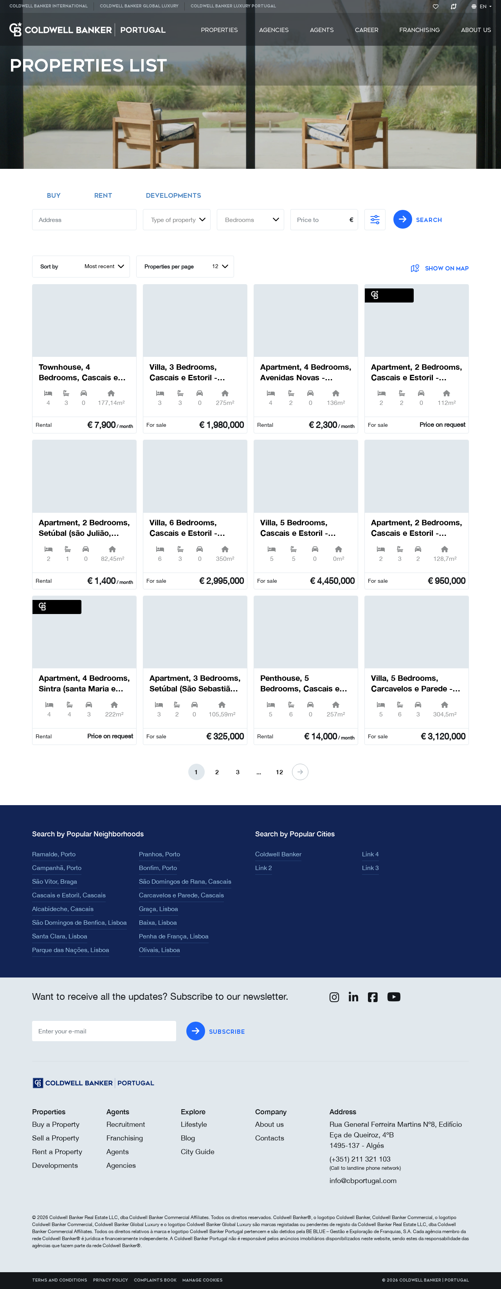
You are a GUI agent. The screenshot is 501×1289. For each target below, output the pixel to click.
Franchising (420, 30)
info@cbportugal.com (363, 1180)
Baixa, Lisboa (158, 922)
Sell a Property (55, 1138)
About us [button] (476, 30)
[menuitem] (51, 6)
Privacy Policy (110, 1280)
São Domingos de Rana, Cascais (185, 881)
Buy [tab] (54, 195)
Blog (188, 1138)
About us (269, 1124)
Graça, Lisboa (158, 908)
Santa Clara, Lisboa (59, 936)
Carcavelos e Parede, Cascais (181, 895)
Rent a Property (57, 1152)
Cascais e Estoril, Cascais (69, 895)
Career (366, 30)
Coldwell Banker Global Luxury (139, 6)
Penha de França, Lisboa (174, 936)
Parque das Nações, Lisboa (70, 949)
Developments (55, 1165)
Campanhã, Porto (56, 867)
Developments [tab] (173, 195)
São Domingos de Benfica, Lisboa (79, 922)
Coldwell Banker (278, 854)
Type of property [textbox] (173, 219)
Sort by (49, 266)
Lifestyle (194, 1124)
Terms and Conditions (59, 1280)
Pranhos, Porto (159, 854)
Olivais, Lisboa (159, 949)
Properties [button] (219, 30)
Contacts (269, 1138)
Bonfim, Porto (158, 867)
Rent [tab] (103, 195)
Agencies (274, 30)
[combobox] (177, 219)
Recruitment (125, 1124)
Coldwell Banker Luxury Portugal (233, 6)
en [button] (480, 6)
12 (279, 771)
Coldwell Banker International (48, 6)
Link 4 (370, 854)
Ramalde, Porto (54, 854)
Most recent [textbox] (99, 266)
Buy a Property (55, 1124)
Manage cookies (202, 1280)
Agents (322, 30)
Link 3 (370, 867)
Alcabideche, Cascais (63, 908)
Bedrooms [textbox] (239, 219)
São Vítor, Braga (54, 881)
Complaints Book (155, 1280)
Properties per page (169, 266)
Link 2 (263, 867)
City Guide (197, 1152)
